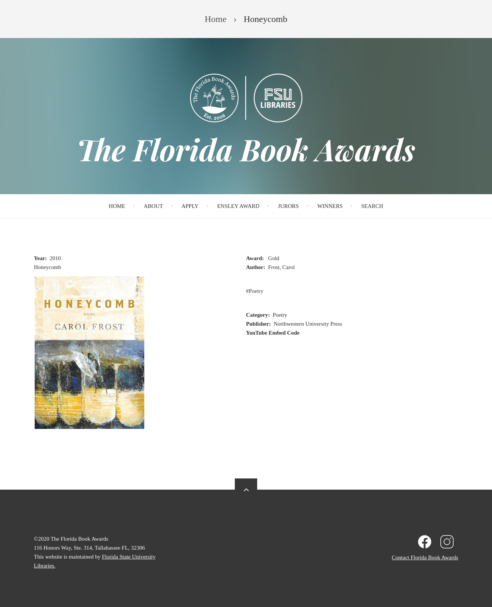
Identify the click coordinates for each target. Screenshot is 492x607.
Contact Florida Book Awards (425, 557)
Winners (329, 206)
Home (117, 206)
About (153, 206)
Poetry (256, 291)
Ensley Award (238, 206)
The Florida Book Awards (246, 149)
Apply (190, 206)
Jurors (288, 206)
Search (372, 206)
